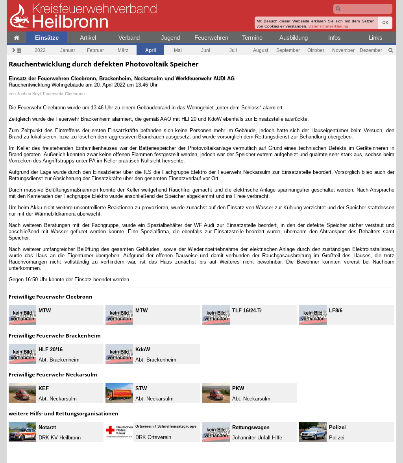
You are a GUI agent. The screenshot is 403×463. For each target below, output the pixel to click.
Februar (95, 50)
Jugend (170, 37)
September (288, 50)
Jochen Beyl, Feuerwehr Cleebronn (51, 93)
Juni (205, 50)
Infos (334, 37)
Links (376, 37)
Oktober (315, 50)
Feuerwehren (211, 37)
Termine (252, 37)
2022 (40, 50)
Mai (178, 50)
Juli (233, 50)
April (150, 50)
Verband (129, 37)
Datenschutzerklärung (328, 26)
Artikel (88, 37)
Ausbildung (293, 37)
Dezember (371, 50)
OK (385, 22)
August (260, 50)
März (123, 50)
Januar (67, 50)
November (343, 50)
